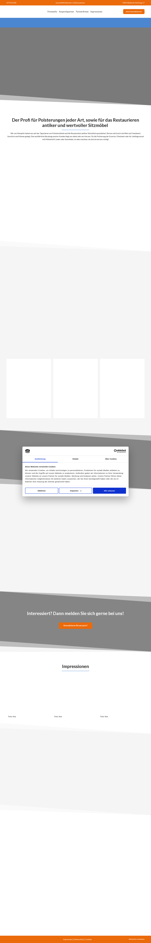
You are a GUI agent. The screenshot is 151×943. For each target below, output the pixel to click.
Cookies (88, 939)
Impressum (67, 939)
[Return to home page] (20, 11)
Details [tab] (75, 459)
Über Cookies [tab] (111, 459)
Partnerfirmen (82, 11)
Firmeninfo (52, 11)
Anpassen (75, 491)
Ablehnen (42, 491)
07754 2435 (11, 3)
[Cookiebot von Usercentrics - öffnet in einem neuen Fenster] (115, 451)
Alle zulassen (109, 491)
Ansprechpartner (66, 11)
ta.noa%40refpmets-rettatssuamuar (70, 3)
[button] (134, 11)
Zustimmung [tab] (40, 459)
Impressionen (96, 11)
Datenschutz (78, 939)
